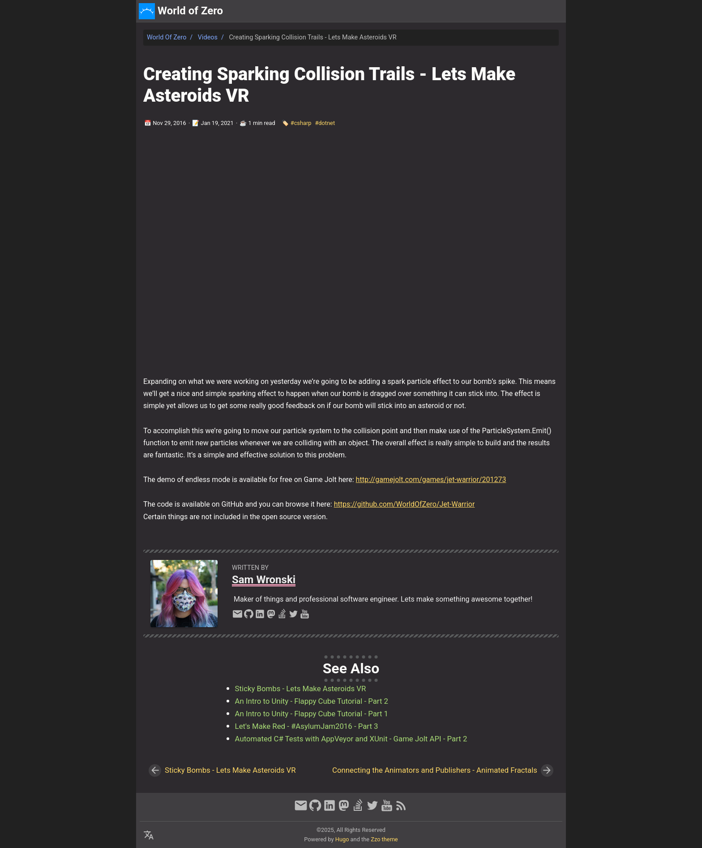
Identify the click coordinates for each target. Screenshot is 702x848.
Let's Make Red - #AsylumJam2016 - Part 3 (306, 726)
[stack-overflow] (282, 616)
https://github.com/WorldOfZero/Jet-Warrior (404, 504)
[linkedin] (259, 616)
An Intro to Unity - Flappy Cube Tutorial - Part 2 (311, 701)
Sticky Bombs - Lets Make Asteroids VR (300, 688)
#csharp (301, 123)
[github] (248, 616)
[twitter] (293, 616)
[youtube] (304, 616)
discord (550, 11)
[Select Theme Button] (498, 11)
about (522, 11)
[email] (237, 616)
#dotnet (325, 123)
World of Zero (166, 37)
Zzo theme (384, 839)
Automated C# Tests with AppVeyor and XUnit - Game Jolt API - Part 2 (351, 738)
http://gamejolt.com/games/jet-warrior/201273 (431, 479)
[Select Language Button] (149, 835)
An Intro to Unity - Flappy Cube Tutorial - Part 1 (311, 713)
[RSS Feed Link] (401, 809)
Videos (208, 37)
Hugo (342, 839)
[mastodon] (271, 616)
